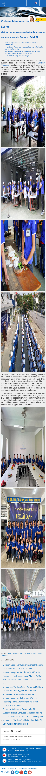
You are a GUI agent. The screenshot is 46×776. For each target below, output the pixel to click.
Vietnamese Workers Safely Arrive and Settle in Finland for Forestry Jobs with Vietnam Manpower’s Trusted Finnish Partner (23, 691)
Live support (40, 19)
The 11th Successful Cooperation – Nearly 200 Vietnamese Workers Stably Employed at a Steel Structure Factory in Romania (23, 720)
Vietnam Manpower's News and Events (17, 736)
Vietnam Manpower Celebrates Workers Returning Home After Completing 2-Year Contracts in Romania (20, 702)
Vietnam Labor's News (11, 740)
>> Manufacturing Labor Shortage (17, 56)
